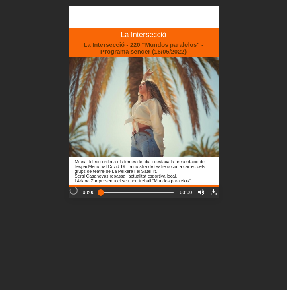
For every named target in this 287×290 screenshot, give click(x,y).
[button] (201, 192)
